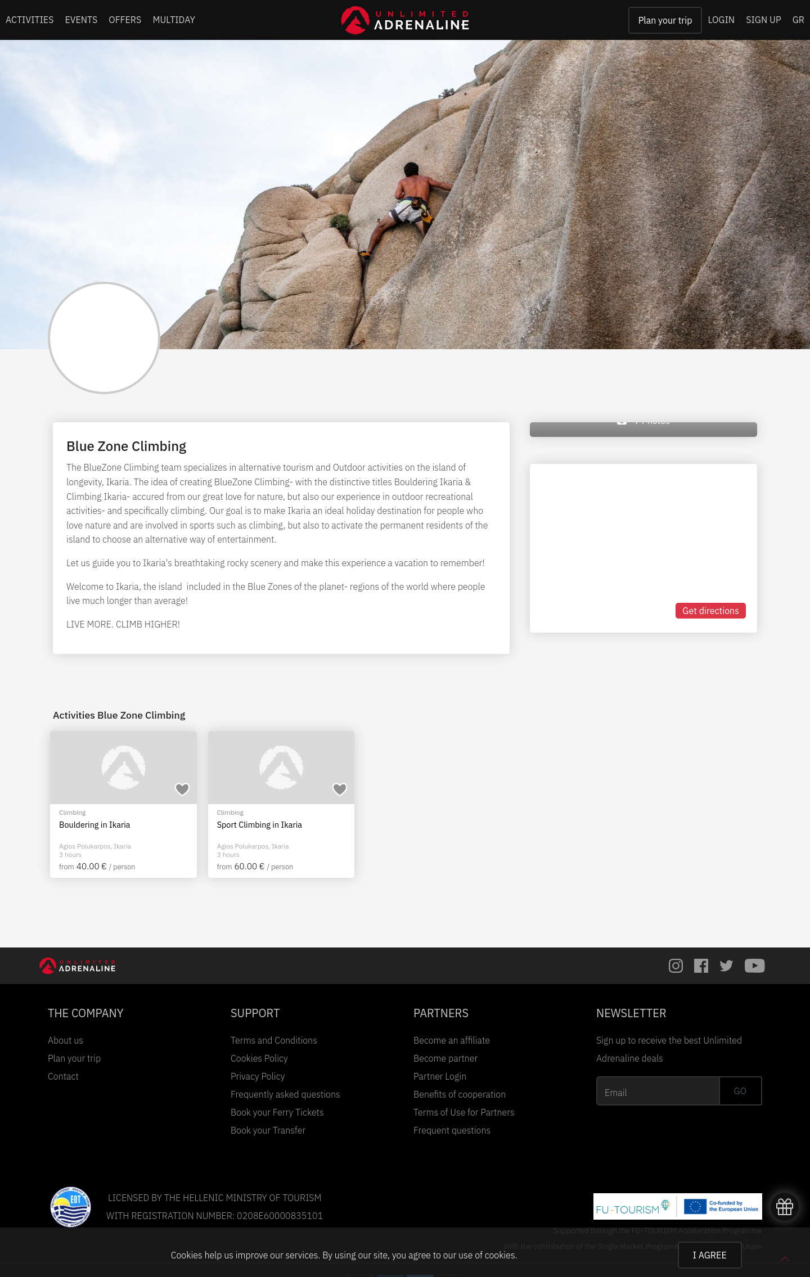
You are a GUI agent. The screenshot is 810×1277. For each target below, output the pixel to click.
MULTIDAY (173, 19)
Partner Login (439, 1076)
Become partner (445, 1058)
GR (798, 19)
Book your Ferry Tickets (277, 1112)
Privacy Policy (258, 1076)
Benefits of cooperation (459, 1094)
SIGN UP (763, 19)
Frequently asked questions (285, 1094)
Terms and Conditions (274, 1040)
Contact (63, 1076)
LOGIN (721, 19)
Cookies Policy (259, 1058)
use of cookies (486, 1255)
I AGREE (710, 1255)
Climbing (72, 812)
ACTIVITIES (30, 19)
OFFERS (125, 19)
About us (65, 1040)
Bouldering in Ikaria (94, 825)
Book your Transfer (268, 1130)
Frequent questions (451, 1130)
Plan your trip (665, 20)
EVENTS (81, 19)
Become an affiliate (451, 1040)
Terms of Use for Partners (464, 1112)
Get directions (710, 610)
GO (740, 1090)
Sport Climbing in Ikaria (259, 825)
